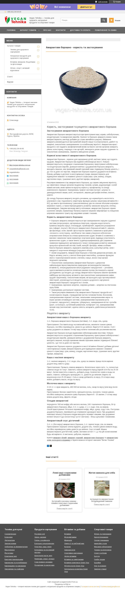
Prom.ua (75, 582)
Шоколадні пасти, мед (43, 556)
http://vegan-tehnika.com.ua (19, 165)
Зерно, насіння (40, 537)
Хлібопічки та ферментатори (16, 547)
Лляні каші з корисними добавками (64, 474)
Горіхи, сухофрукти (42, 540)
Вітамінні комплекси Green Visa (76, 563)
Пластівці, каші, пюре (42, 547)
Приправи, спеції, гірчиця (44, 559)
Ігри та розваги (100, 566)
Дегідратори (10, 540)
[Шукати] (104, 20)
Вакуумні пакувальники (14, 559)
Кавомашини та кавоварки (15, 566)
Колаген (67, 547)
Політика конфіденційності (110, 586)
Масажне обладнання (103, 547)
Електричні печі (11, 556)
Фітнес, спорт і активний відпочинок (19, 69)
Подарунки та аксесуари (44, 565)
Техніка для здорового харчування (19, 51)
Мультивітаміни (70, 537)
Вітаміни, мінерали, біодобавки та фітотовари (22, 63)
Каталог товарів (28, 30)
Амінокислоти (69, 550)
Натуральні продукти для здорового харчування (20, 57)
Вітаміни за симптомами (74, 559)
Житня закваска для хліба (102, 473)
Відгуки (10, 82)
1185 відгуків (103, 2)
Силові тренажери (101, 540)
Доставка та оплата (80, 30)
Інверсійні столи (100, 543)
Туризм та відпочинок (102, 550)
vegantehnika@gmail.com (19, 169)
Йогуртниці (9, 553)
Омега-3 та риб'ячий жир (74, 543)
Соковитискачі (10, 534)
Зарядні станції (100, 569)
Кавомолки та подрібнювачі (16, 563)
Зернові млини (10, 543)
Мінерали (68, 540)
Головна (11, 30)
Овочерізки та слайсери (14, 569)
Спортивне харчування (73, 553)
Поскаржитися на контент (90, 586)
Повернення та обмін (105, 30)
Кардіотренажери (101, 537)
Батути (97, 556)
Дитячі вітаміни (70, 556)
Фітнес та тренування (102, 534)
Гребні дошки (99, 559)
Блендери (8, 537)
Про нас (47, 30)
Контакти (60, 30)
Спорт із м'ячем (100, 553)
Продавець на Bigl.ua (62, 584)
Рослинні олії (39, 534)
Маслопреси (10, 550)
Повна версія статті (64, 509)
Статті (9, 77)
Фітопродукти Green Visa (74, 566)
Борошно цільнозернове (44, 543)
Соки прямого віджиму (43, 562)
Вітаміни (67, 534)
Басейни (97, 563)
